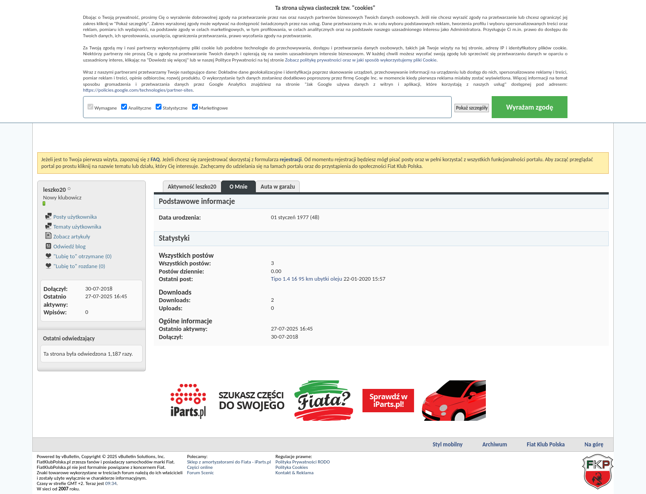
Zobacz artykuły (67, 236)
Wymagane (102, 108)
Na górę (594, 444)
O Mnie (239, 186)
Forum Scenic (200, 473)
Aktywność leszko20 (192, 186)
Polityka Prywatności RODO (302, 462)
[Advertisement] (323, 130)
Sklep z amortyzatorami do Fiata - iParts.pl (229, 462)
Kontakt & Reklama (294, 473)
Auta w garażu (278, 186)
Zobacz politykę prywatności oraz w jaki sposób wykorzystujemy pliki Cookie (360, 60)
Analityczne (136, 108)
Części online (200, 467)
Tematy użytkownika (73, 226)
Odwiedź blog (65, 246)
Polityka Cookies (291, 467)
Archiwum (494, 444)
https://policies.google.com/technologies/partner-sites (138, 90)
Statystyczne (172, 108)
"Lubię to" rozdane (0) (75, 266)
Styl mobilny (447, 444)
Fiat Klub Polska (546, 444)
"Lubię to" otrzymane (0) (78, 256)
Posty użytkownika (71, 216)
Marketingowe (210, 108)
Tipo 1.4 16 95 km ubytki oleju (306, 278)
